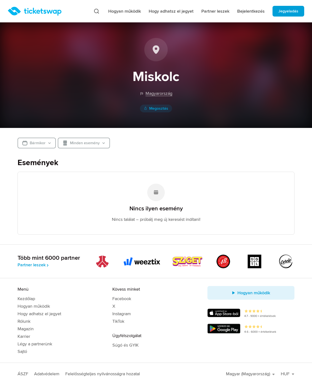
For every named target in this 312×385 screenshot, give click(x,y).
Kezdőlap (26, 298)
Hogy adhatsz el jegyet (171, 11)
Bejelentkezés (251, 11)
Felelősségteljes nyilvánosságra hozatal (102, 373)
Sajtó (22, 351)
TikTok (118, 321)
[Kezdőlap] (34, 11)
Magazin (26, 328)
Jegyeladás (288, 11)
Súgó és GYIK (125, 345)
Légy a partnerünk (35, 344)
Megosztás (156, 108)
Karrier (24, 336)
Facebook (121, 298)
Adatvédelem (46, 373)
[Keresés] (96, 11)
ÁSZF (23, 373)
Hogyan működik (124, 11)
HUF (287, 373)
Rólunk (24, 321)
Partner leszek (215, 11)
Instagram (121, 313)
